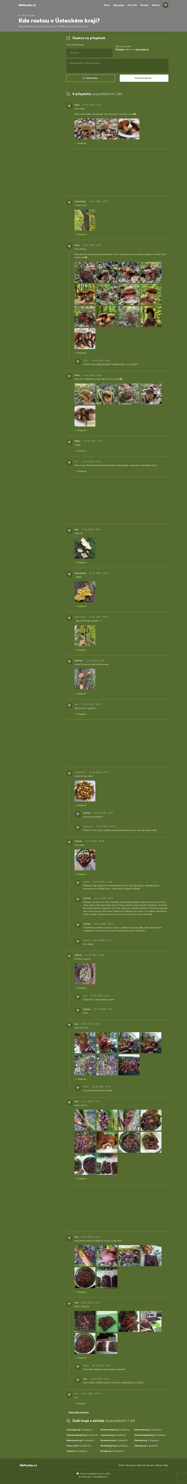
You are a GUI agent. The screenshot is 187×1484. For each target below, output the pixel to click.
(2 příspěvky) (115, 1430)
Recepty (144, 5)
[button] (90, 78)
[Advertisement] (40, 78)
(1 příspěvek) (82, 1435)
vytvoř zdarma (142, 49)
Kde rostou (118, 5)
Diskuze (156, 5)
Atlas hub (132, 5)
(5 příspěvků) (78, 1446)
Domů (107, 5)
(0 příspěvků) (79, 1430)
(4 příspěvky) (114, 1446)
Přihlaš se (119, 49)
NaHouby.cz (27, 5)
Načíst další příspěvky (79, 1412)
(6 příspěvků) (146, 1446)
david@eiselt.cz (101, 1476)
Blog (166, 1465)
